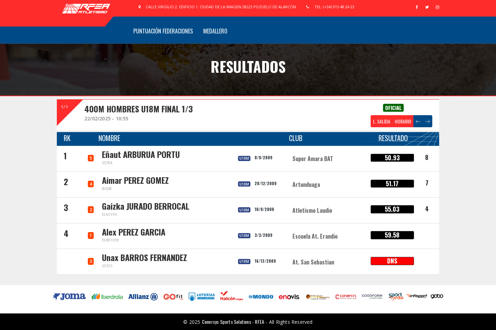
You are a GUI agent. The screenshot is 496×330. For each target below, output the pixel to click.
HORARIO (403, 121)
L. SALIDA (381, 121)
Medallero (215, 31)
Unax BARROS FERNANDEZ (144, 257)
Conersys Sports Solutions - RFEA (233, 321)
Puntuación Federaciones (163, 31)
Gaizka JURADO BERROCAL (145, 206)
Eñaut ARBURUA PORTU (141, 154)
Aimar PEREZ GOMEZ (135, 180)
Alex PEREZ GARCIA (133, 232)
